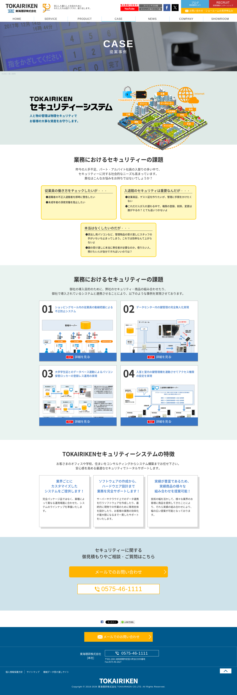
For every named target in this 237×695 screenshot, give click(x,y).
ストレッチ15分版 (150, 5)
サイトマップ (33, 671)
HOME (17, 18)
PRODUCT (85, 18)
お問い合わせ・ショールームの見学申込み (211, 10)
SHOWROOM (220, 18)
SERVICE (51, 18)
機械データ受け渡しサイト (56, 671)
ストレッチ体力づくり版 (151, 9)
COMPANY (186, 18)
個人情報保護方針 (14, 671)
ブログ (195, 3)
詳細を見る (81, 357)
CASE (119, 18)
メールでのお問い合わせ (118, 572)
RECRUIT (223, 4)
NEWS (152, 18)
